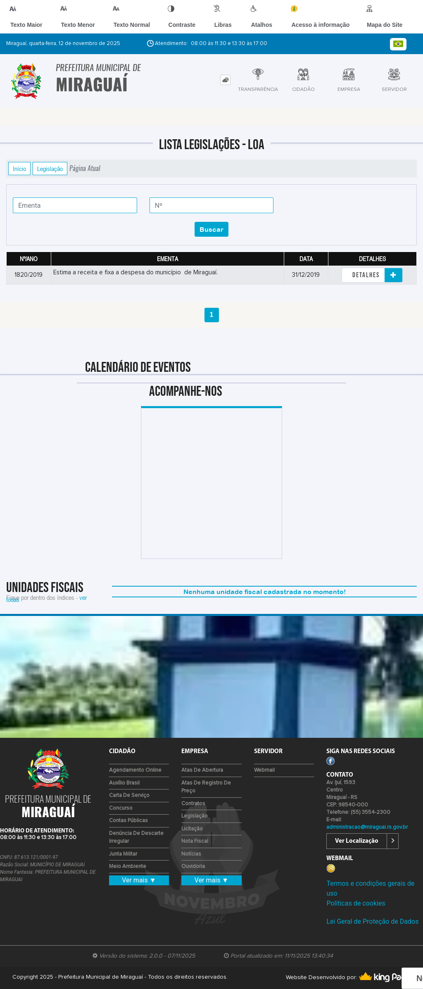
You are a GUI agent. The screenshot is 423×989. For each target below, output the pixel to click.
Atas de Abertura (202, 770)
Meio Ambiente (127, 866)
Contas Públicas (128, 820)
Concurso (121, 808)
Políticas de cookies (355, 903)
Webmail (264, 770)
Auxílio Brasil (124, 783)
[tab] (225, 80)
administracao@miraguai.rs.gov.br (367, 827)
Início (19, 168)
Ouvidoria (193, 866)
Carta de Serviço (129, 795)
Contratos (193, 803)
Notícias (191, 854)
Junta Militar (123, 854)
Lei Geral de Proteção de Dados (372, 921)
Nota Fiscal (194, 841)
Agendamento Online (135, 770)
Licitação (192, 829)
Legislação (50, 168)
